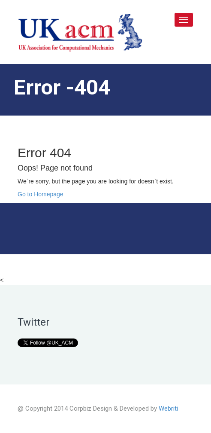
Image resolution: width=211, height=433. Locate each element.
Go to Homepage (40, 194)
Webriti (168, 408)
